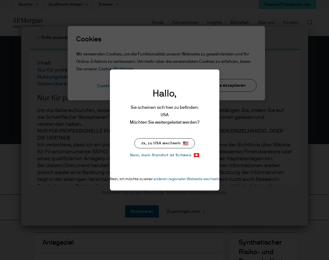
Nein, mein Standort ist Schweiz (164, 155)
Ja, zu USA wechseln (164, 143)
